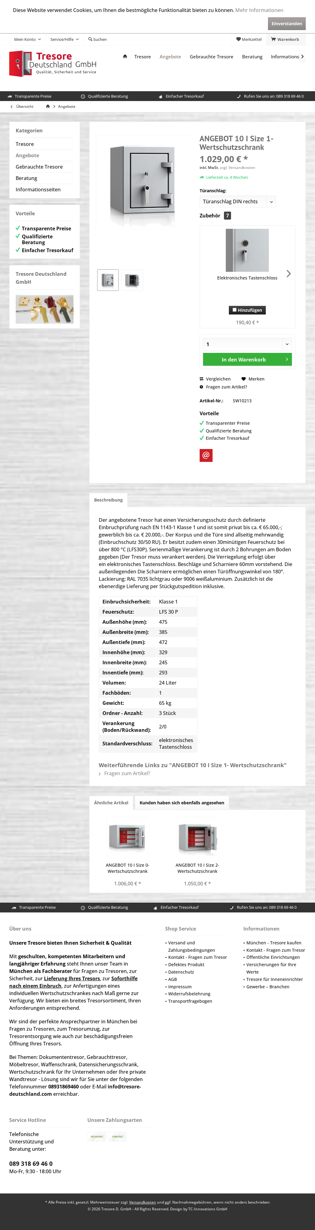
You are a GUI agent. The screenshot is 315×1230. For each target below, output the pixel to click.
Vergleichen (215, 379)
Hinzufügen (247, 310)
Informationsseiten (38, 189)
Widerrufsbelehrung (189, 994)
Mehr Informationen (259, 10)
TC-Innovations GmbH (207, 1209)
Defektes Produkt (186, 964)
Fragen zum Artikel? (223, 387)
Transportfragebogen (190, 1001)
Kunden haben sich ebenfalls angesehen (182, 803)
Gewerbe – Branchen (267, 987)
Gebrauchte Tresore (39, 166)
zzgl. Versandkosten (237, 167)
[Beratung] (252, 56)
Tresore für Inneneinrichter (274, 979)
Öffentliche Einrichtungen (273, 957)
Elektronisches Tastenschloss (247, 278)
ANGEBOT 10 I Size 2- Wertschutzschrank (197, 868)
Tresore (25, 144)
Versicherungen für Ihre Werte (271, 968)
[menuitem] (286, 39)
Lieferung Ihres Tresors (72, 978)
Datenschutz (181, 972)
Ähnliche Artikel (111, 803)
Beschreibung (108, 500)
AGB (172, 979)
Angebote (27, 155)
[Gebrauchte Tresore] (211, 56)
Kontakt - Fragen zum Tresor (197, 957)
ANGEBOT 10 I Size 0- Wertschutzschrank (128, 868)
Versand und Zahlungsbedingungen (191, 946)
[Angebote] (170, 56)
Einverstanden (287, 23)
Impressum (180, 987)
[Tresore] (142, 56)
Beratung (26, 178)
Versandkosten (142, 1202)
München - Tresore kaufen (273, 943)
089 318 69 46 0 (290, 96)
